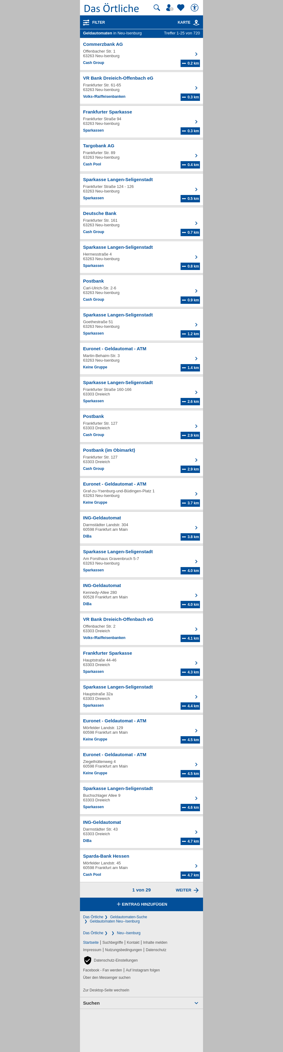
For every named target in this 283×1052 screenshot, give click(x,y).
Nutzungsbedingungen (123, 950)
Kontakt (133, 942)
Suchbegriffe (112, 942)
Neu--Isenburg (129, 933)
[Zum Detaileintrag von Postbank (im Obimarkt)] (141, 460)
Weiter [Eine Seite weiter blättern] (183, 890)
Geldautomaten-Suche (128, 917)
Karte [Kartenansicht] (189, 22)
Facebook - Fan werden (102, 970)
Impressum (92, 950)
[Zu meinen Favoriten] (181, 7)
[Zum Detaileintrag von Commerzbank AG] (141, 54)
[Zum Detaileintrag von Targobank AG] (141, 156)
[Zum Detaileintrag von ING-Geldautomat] (141, 528)
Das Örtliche (93, 917)
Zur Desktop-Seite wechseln (106, 990)
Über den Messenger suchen (106, 977)
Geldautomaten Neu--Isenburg (115, 921)
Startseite (91, 942)
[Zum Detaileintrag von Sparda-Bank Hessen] (141, 866)
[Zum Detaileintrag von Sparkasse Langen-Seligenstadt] (141, 189)
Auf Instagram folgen (143, 970)
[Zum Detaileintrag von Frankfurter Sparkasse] (141, 122)
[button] (110, 960)
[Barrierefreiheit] (195, 7)
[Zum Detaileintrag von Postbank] (141, 291)
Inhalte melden (155, 942)
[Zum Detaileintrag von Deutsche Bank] (141, 223)
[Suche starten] (156, 7)
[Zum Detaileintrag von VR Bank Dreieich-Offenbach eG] (141, 88)
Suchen (91, 1003)
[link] (196, 22)
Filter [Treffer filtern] (98, 22)
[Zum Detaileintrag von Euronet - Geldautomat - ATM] (141, 358)
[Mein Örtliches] (170, 7)
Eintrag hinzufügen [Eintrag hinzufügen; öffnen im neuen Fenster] (141, 905)
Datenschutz (156, 950)
